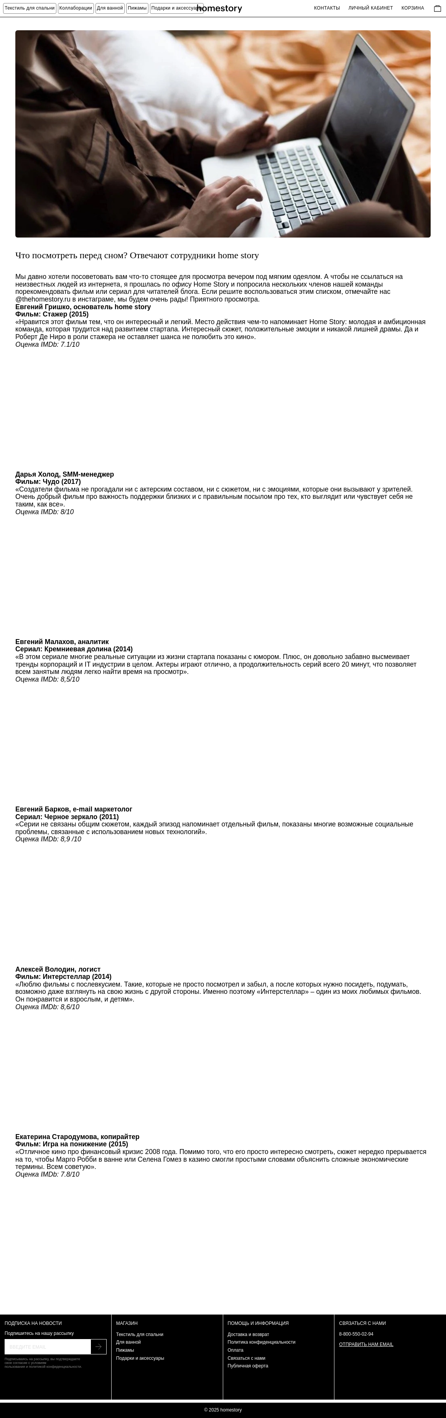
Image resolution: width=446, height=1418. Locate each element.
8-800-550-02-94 (356, 1334)
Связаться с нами (246, 1358)
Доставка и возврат (248, 1334)
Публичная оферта (248, 1366)
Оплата (236, 1350)
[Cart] (437, 8)
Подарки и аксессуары (176, 8)
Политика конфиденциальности (262, 1342)
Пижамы (137, 8)
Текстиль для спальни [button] (29, 8)
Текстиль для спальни (139, 1334)
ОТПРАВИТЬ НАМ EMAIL (366, 1344)
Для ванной (110, 8)
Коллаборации (75, 8)
